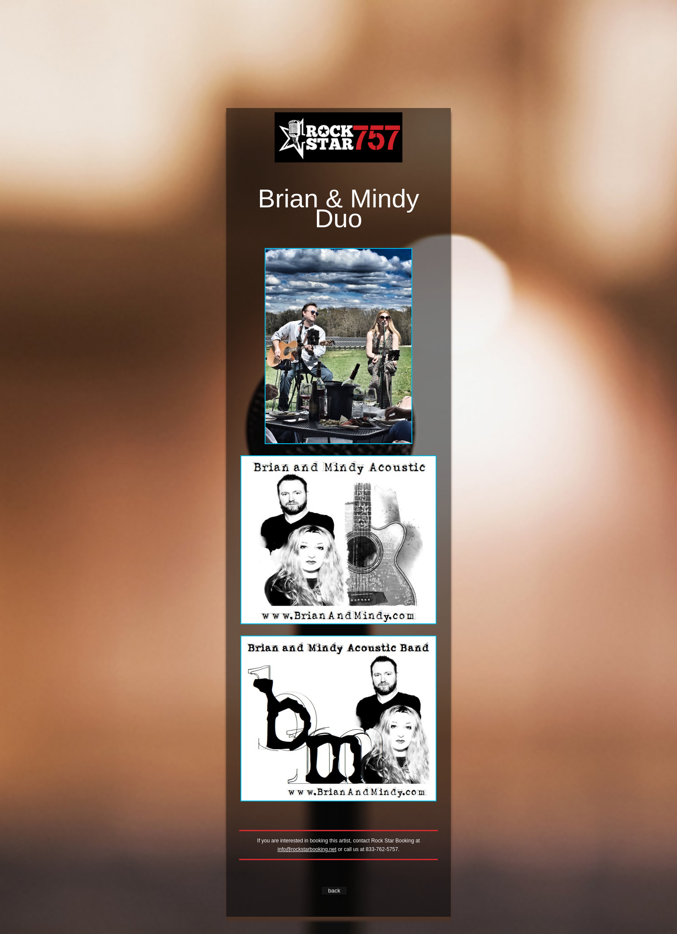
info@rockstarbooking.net (307, 849)
